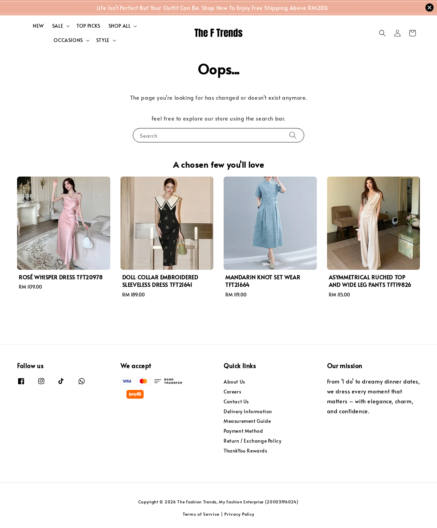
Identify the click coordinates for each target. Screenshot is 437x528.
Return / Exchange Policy (252, 440)
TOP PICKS (88, 26)
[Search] (293, 135)
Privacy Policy (239, 514)
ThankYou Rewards (245, 450)
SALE (57, 26)
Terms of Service (201, 514)
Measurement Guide (247, 421)
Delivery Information (248, 411)
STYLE (103, 40)
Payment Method (243, 431)
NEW (38, 26)
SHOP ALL (120, 26)
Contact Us (236, 401)
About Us (234, 382)
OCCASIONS (68, 40)
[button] (382, 33)
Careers (232, 391)
